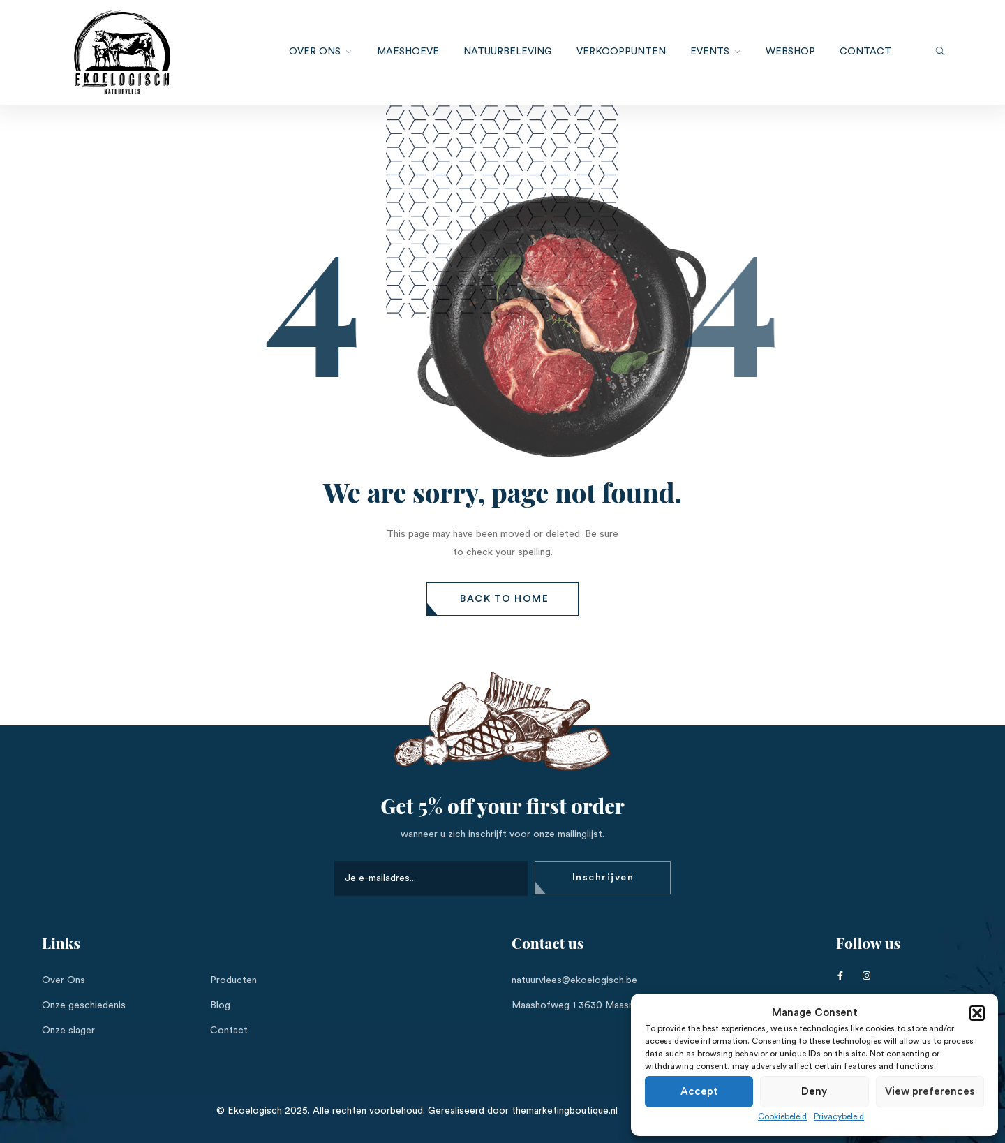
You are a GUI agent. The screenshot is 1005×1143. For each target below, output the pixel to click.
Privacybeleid (839, 1116)
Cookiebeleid (782, 1116)
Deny (814, 1091)
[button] (977, 1013)
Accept (699, 1091)
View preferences (929, 1091)
